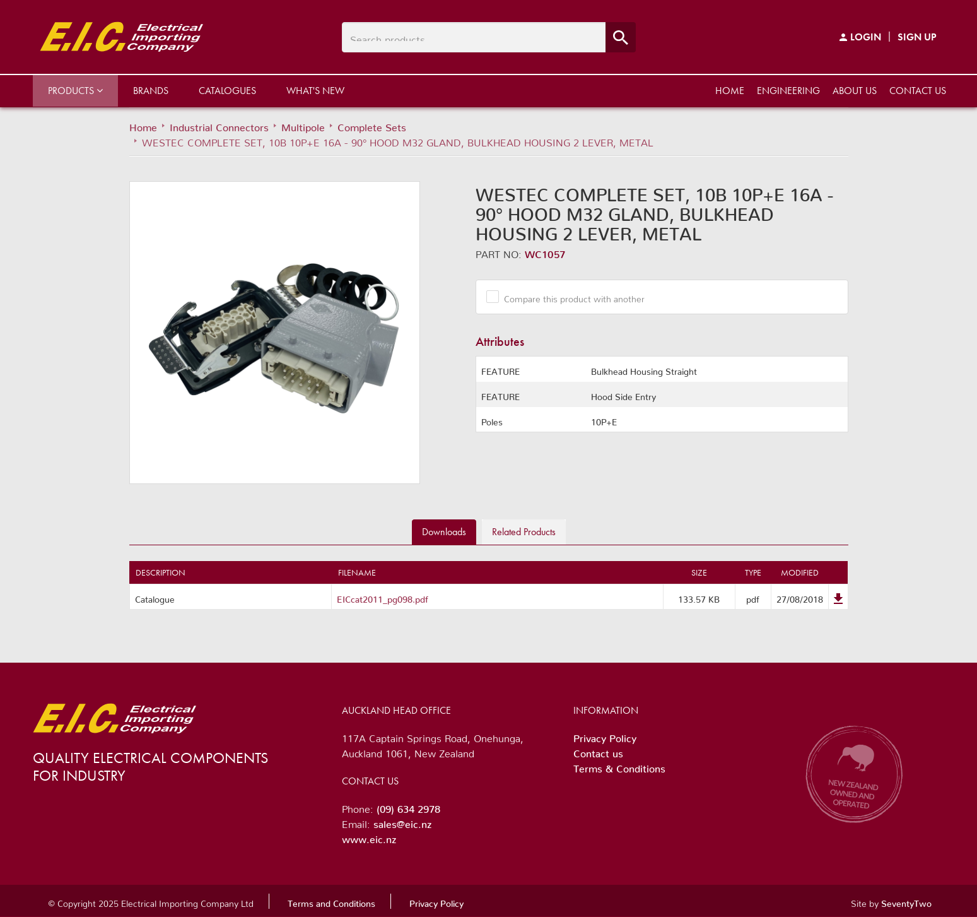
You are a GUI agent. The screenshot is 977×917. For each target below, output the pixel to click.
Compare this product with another (569, 296)
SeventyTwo (906, 901)
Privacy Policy (604, 736)
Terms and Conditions (331, 901)
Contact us (917, 90)
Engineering (788, 90)
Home (729, 90)
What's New (315, 90)
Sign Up (917, 37)
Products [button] (75, 90)
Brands (150, 90)
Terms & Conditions (619, 766)
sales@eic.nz (402, 821)
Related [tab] (524, 531)
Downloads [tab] (444, 531)
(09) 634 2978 (408, 806)
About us (855, 90)
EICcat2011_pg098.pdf (382, 597)
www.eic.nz (369, 837)
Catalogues (227, 90)
